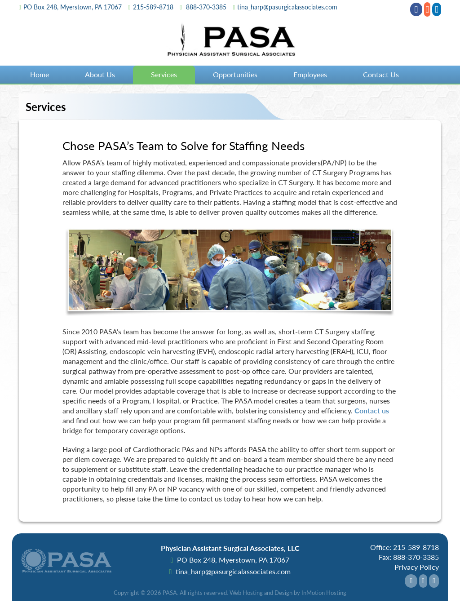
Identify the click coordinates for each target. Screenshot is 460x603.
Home (39, 74)
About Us (100, 74)
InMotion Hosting (323, 592)
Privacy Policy (416, 567)
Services (164, 74)
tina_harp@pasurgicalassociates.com (287, 7)
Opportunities (235, 74)
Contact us (371, 410)
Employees (310, 74)
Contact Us (381, 74)
